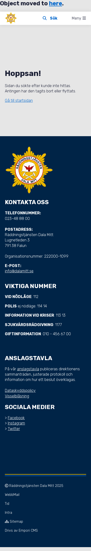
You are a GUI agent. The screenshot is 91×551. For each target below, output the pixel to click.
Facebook (16, 418)
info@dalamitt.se (19, 271)
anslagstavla (28, 369)
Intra (8, 513)
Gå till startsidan (19, 100)
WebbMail (12, 495)
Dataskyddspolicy (20, 390)
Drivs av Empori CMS (21, 531)
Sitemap (14, 522)
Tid (7, 504)
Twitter (14, 428)
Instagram (16, 423)
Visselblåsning (17, 396)
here (55, 3)
